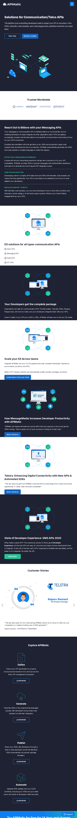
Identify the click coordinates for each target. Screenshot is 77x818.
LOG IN (67, 798)
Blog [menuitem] (4, 780)
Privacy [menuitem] (23, 811)
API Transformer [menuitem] (26, 777)
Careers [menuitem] (5, 786)
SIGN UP (29, 755)
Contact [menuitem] (58, 777)
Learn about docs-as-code (17, 377)
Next (74, 605)
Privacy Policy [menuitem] (60, 783)
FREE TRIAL (13, 36)
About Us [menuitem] (5, 777)
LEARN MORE (19, 683)
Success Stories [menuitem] (8, 783)
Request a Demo (30, 36)
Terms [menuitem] (58, 780)
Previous (2, 605)
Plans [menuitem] (40, 777)
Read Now (13, 556)
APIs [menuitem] (22, 780)
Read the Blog (12, 434)
